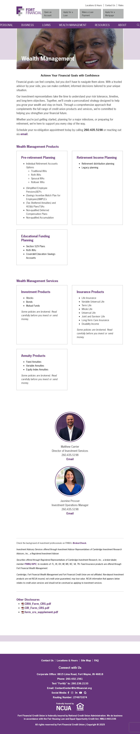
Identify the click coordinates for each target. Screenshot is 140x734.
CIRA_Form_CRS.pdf (38, 604)
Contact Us (110, 5)
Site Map (86, 660)
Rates (121, 5)
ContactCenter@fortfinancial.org (73, 688)
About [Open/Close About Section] (122, 25)
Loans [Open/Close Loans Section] (46, 25)
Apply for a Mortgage (110, 14)
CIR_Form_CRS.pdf (37, 608)
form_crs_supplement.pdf (41, 612)
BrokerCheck (79, 543)
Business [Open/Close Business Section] (27, 25)
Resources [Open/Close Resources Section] (102, 25)
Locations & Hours (93, 5)
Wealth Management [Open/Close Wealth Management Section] (72, 25)
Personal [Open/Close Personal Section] (6, 25)
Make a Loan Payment (87, 14)
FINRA (27, 564)
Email (70, 459)
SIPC (34, 564)
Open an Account (48, 14)
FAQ (96, 660)
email (24, 134)
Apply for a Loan (68, 14)
